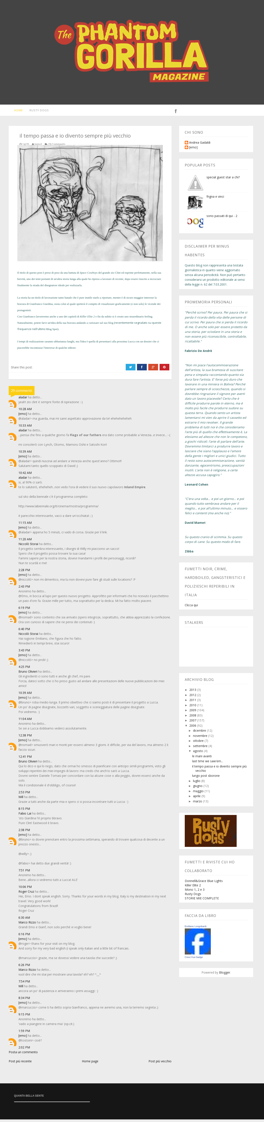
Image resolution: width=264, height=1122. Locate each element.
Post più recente (20, 1064)
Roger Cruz (26, 894)
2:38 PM (24, 832)
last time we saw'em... (207, 764)
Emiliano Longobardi (195, 929)
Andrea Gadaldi (199, 145)
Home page (90, 1064)
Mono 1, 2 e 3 (195, 892)
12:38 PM (25, 738)
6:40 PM (24, 631)
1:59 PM (24, 1033)
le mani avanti (202, 759)
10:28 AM (25, 411)
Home (15, 111)
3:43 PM (24, 653)
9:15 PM (24, 1017)
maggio (199, 794)
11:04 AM (25, 721)
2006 (193, 728)
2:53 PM (24, 795)
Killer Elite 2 (193, 888)
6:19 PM (24, 610)
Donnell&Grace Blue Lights (204, 883)
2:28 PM (24, 572)
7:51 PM (24, 873)
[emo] (22, 416)
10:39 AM (25, 454)
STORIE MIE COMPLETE (202, 901)
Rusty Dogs (37, 111)
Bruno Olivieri (27, 674)
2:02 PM (24, 1050)
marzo (198, 804)
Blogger (224, 975)
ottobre (199, 743)
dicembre (200, 733)
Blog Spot (52, 331)
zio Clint (115, 275)
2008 (193, 718)
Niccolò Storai (28, 546)
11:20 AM (25, 542)
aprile (197, 799)
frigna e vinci (215, 199)
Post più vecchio (160, 1064)
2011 (193, 702)
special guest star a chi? (223, 180)
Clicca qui (191, 608)
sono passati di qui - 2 (221, 218)
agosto (198, 753)
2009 (193, 713)
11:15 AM (25, 525)
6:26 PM (24, 967)
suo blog (108, 325)
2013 (193, 692)
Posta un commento (23, 1055)
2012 (193, 697)
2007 (193, 723)
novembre (200, 738)
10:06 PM (25, 889)
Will (20, 799)
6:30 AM (24, 920)
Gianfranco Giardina (41, 306)
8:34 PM (24, 1000)
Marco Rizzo (27, 925)
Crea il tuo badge (194, 959)
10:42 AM (25, 475)
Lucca (131, 344)
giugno (198, 788)
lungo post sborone (206, 778)
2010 (193, 708)
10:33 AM (25, 428)
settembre (200, 748)
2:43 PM (24, 589)
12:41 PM (25, 759)
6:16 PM (24, 937)
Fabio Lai (24, 816)
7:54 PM (24, 984)
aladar (22, 400)
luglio (197, 783)
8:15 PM (24, 811)
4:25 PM (24, 669)
